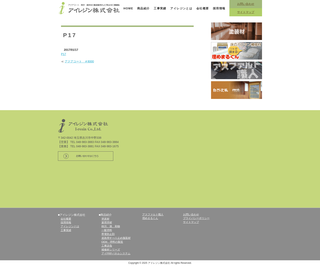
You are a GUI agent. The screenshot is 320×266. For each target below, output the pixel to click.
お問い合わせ (245, 4)
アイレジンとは (181, 8)
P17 (63, 54)
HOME (128, 8)
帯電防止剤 (108, 234)
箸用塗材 (106, 222)
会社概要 (202, 8)
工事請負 (106, 245)
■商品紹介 (105, 214)
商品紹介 (143, 8)
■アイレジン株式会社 (71, 214)
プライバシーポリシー (196, 218)
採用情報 (219, 8)
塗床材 (105, 218)
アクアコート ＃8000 (79, 61)
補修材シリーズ (110, 249)
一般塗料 (106, 230)
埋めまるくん (150, 218)
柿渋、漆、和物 (110, 226)
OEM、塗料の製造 (112, 242)
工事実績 (160, 8)
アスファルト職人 (152, 214)
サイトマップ (245, 12)
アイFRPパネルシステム (115, 253)
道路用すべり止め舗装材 (116, 238)
